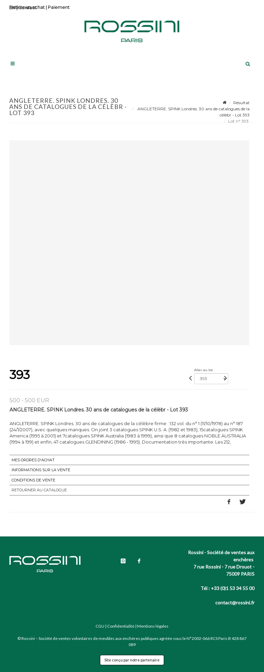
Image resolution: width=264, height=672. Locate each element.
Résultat (241, 102)
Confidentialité (120, 626)
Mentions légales (152, 626)
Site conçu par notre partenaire (132, 660)
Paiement (59, 7)
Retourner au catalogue (39, 490)
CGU (100, 626)
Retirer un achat (27, 7)
